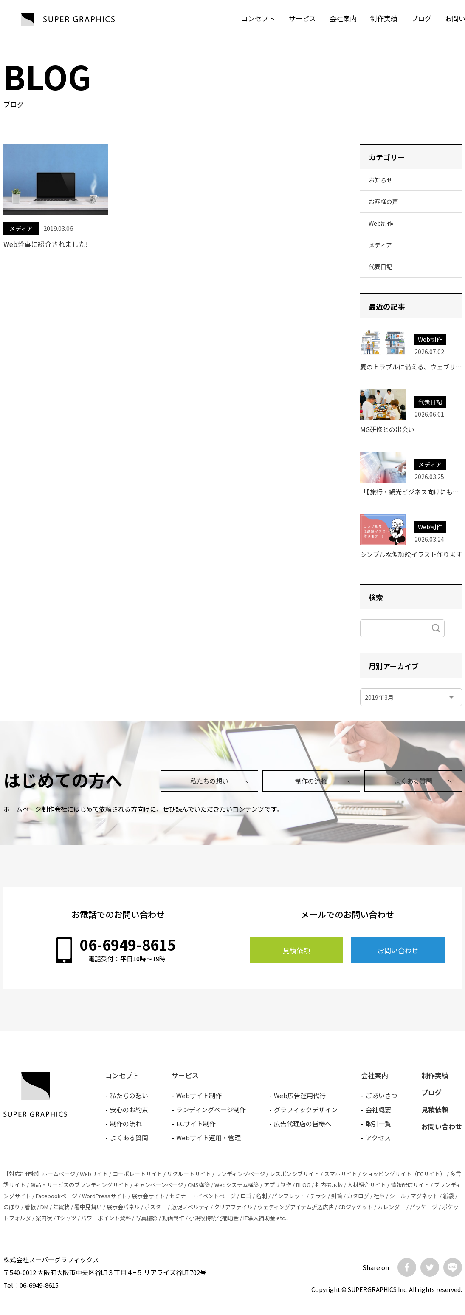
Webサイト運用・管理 (208, 1137)
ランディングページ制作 (211, 1109)
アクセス (378, 1137)
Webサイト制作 (199, 1095)
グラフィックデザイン (306, 1109)
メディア (21, 228)
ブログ (421, 18)
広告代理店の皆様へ (302, 1123)
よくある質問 (413, 780)
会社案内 (343, 18)
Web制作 (381, 223)
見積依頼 (296, 950)
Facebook (406, 1267)
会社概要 (378, 1109)
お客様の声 (383, 201)
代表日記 (380, 266)
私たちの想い (209, 780)
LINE (452, 1267)
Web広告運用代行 (300, 1095)
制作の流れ (311, 780)
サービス (302, 18)
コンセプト (258, 18)
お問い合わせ (398, 950)
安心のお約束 (129, 1109)
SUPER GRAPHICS (68, 19)
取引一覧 (378, 1123)
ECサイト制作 (196, 1123)
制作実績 (383, 18)
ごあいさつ (381, 1095)
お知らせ (380, 180)
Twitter (429, 1267)
